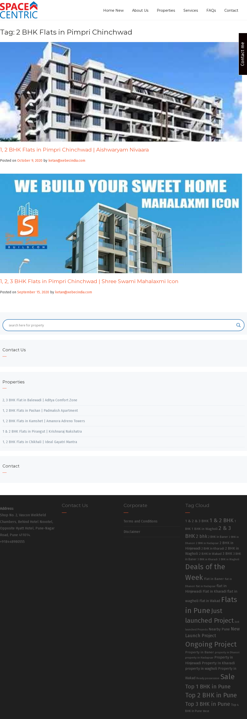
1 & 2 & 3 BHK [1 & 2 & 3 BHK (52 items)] (197, 521)
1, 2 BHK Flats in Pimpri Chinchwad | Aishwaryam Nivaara (74, 150)
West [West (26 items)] (206, 711)
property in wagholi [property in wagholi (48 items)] (201, 668)
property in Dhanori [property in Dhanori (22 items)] (227, 652)
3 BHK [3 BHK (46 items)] (227, 554)
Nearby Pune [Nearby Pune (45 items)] (219, 629)
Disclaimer (132, 532)
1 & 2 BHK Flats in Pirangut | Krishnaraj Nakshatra (42, 431)
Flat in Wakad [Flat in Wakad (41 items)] (209, 601)
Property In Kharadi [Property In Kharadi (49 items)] (218, 663)
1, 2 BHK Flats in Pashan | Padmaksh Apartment (40, 411)
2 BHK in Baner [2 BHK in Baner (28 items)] (218, 537)
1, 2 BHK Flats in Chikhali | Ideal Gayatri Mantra (39, 442)
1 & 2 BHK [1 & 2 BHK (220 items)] (222, 520)
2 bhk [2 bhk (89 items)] (201, 536)
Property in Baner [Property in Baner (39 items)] (199, 652)
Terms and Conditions (141, 521)
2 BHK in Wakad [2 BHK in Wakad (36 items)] (210, 554)
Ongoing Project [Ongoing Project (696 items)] (211, 644)
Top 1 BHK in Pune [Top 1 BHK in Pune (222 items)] (208, 686)
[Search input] (121, 325)
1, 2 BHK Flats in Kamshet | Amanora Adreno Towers (43, 421)
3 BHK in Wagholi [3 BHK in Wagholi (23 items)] (229, 559)
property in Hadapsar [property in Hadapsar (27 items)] (199, 657)
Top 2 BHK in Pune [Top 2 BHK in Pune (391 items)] (211, 695)
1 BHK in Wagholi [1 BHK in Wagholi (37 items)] (205, 529)
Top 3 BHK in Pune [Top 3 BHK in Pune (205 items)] (207, 704)
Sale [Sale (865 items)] (227, 676)
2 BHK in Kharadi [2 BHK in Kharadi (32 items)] (212, 548)
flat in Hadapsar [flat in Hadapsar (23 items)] (206, 586)
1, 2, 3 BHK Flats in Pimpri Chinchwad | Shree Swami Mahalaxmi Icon (89, 281)
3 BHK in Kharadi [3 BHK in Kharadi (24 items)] (207, 559)
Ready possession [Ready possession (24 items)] (207, 678)
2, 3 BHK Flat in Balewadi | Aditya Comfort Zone (39, 400)
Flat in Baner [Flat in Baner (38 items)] (214, 579)
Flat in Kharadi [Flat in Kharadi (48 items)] (214, 591)
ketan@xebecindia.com (66, 160)
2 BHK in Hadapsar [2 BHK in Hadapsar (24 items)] (207, 543)
